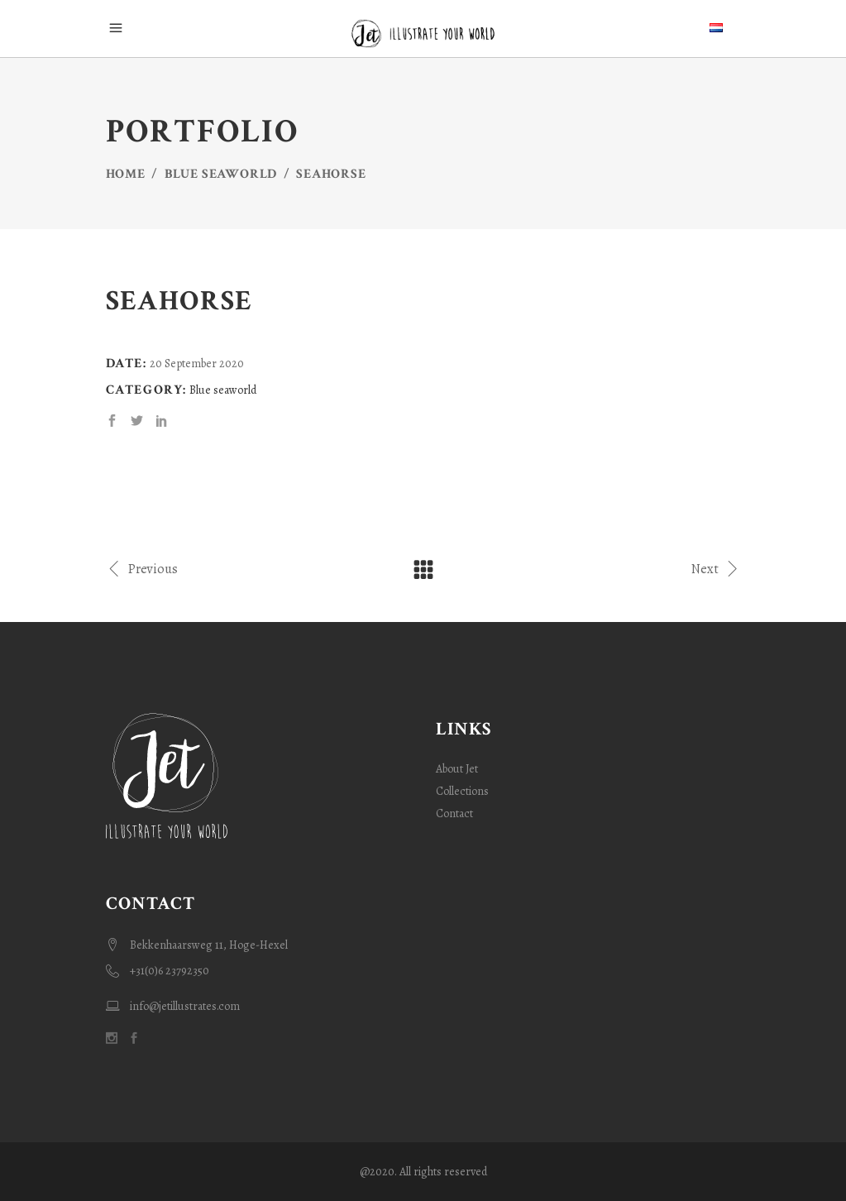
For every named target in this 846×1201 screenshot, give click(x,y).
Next (716, 568)
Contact (454, 813)
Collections (462, 791)
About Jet (457, 769)
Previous (142, 568)
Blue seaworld (221, 174)
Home (126, 174)
